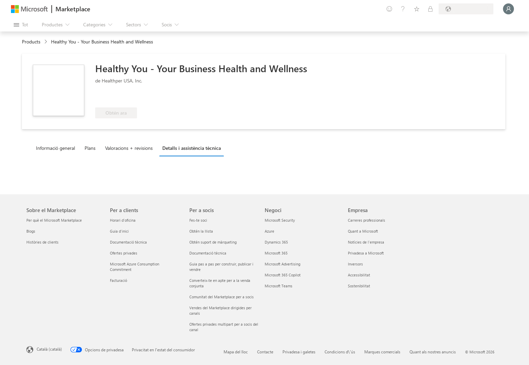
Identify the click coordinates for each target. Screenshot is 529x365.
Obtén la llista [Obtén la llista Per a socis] (201, 231)
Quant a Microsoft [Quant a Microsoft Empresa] (363, 231)
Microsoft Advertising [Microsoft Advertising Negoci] (282, 263)
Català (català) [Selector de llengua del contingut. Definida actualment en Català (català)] (49, 349)
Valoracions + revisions (129, 148)
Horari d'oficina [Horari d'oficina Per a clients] (123, 220)
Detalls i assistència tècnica (191, 148)
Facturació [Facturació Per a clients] (118, 280)
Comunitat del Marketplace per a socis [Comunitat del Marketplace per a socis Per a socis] (221, 296)
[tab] (57, 147)
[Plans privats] (430, 9)
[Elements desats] (416, 9)
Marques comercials (382, 351)
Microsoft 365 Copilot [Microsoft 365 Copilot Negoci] (283, 274)
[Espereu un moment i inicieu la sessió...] (508, 8)
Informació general (55, 148)
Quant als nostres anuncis (433, 351)
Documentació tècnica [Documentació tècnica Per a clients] (128, 242)
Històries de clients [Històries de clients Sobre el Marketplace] (42, 242)
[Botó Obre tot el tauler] (21, 24)
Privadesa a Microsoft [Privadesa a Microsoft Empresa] (366, 253)
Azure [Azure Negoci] (269, 231)
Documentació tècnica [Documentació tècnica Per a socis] (207, 253)
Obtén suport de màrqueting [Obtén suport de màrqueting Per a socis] (213, 242)
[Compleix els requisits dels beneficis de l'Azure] (123, 97)
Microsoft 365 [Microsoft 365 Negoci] (276, 253)
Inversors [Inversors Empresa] (355, 263)
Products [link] (31, 41)
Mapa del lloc (236, 351)
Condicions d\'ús (340, 351)
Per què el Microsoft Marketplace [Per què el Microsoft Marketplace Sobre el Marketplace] (54, 220)
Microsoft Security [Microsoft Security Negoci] (280, 220)
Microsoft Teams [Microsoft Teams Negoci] (278, 285)
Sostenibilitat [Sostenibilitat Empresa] (359, 285)
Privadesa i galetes (298, 351)
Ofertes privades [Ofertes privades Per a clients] (123, 253)
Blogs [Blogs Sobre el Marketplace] (30, 231)
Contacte (265, 351)
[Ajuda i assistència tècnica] (403, 9)
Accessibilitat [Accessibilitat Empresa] (359, 274)
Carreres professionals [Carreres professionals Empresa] (366, 220)
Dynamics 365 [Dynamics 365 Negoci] (276, 242)
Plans (90, 148)
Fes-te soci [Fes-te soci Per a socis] (198, 220)
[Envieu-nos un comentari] (389, 9)
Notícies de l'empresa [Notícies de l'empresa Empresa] (366, 242)
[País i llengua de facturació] (466, 8)
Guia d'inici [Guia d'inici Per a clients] (119, 231)
